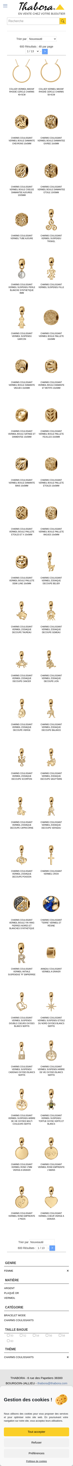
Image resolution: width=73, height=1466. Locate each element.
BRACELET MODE (15, 1315)
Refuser (36, 1442)
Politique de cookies (36, 1461)
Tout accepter (36, 1431)
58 (62, 1335)
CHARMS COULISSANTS (19, 1320)
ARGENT (9, 1288)
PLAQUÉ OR (11, 1293)
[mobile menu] (5, 6)
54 (36, 1335)
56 (49, 1335)
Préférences (36, 1453)
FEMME (8, 1270)
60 (10, 1341)
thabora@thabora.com (52, 1383)
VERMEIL (9, 1297)
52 (23, 1335)
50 (10, 1335)
